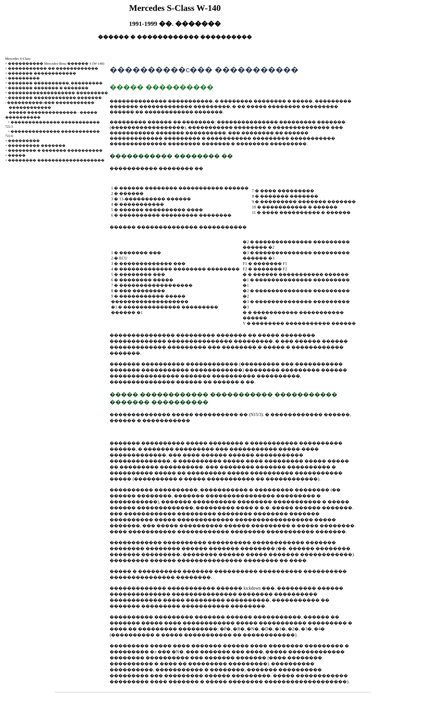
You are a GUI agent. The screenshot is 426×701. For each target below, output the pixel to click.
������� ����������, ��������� (55, 83)
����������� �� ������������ (53, 68)
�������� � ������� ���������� (55, 150)
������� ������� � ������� (48, 88)
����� (17, 155)
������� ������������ (42, 73)
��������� (24, 78)
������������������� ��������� (58, 93)
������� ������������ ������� (55, 98)
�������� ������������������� (56, 160)
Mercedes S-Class (18, 59)
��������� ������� (36, 145)
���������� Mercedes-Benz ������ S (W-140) (56, 63)
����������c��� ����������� (50, 103)
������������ (30, 107)
